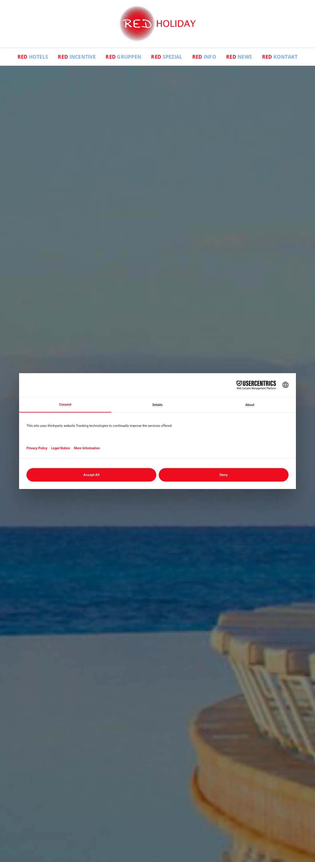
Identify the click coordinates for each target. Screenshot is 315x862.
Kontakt (280, 56)
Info (204, 56)
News (239, 56)
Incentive (77, 56)
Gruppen (123, 56)
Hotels (33, 56)
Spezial (166, 56)
